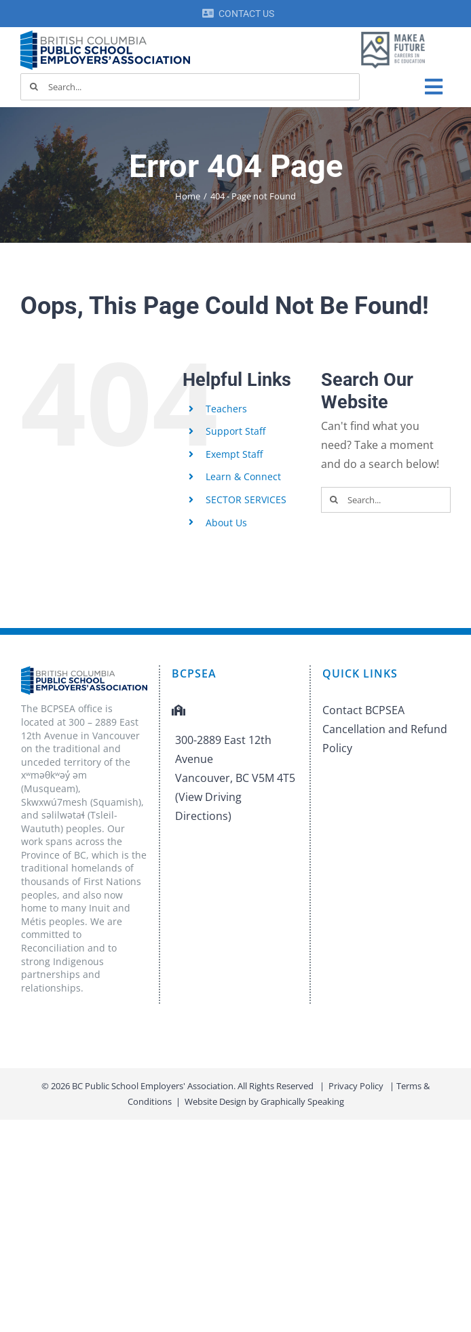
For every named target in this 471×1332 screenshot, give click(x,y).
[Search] (34, 86)
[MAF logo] (393, 32)
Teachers (226, 408)
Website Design (215, 1101)
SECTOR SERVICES (246, 499)
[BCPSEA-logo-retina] (105, 35)
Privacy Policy (355, 1086)
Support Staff (235, 431)
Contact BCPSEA (363, 710)
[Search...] (190, 86)
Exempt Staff (234, 454)
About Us (226, 522)
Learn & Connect (243, 476)
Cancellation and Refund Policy (384, 739)
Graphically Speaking (302, 1101)
